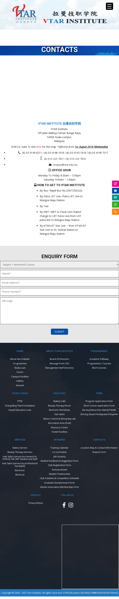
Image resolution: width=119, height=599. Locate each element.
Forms (20, 372)
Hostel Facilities (59, 431)
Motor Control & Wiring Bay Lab (59, 418)
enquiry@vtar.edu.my (65, 164)
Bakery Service (20, 447)
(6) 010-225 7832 (76, 158)
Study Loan (19, 367)
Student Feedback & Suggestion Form (59, 460)
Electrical (19, 474)
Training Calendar (59, 447)
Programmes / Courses (99, 363)
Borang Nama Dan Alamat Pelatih (99, 409)
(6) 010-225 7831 (54, 158)
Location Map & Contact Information (99, 447)
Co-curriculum (59, 452)
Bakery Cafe (59, 401)
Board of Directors (59, 359)
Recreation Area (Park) (59, 423)
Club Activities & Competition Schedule (59, 478)
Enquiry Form (99, 452)
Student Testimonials (59, 473)
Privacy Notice (35, 503)
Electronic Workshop (59, 409)
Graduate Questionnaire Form (59, 482)
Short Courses (99, 367)
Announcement (59, 469)
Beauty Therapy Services (20, 452)
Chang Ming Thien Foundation (20, 405)
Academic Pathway (99, 359)
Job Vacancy (59, 456)
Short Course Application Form (99, 405)
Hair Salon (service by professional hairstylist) (19, 464)
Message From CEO (59, 363)
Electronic (20, 470)
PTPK (19, 401)
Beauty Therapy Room (59, 405)
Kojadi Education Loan (20, 409)
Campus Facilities (20, 376)
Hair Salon (59, 414)
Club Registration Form (59, 465)
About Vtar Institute (20, 359)
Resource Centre (59, 427)
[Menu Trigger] (109, 6)
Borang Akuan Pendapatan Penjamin (99, 414)
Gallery (19, 380)
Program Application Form (99, 401)
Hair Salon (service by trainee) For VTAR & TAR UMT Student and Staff (20, 458)
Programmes (20, 363)
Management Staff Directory (59, 367)
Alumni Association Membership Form (59, 487)
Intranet (20, 385)
